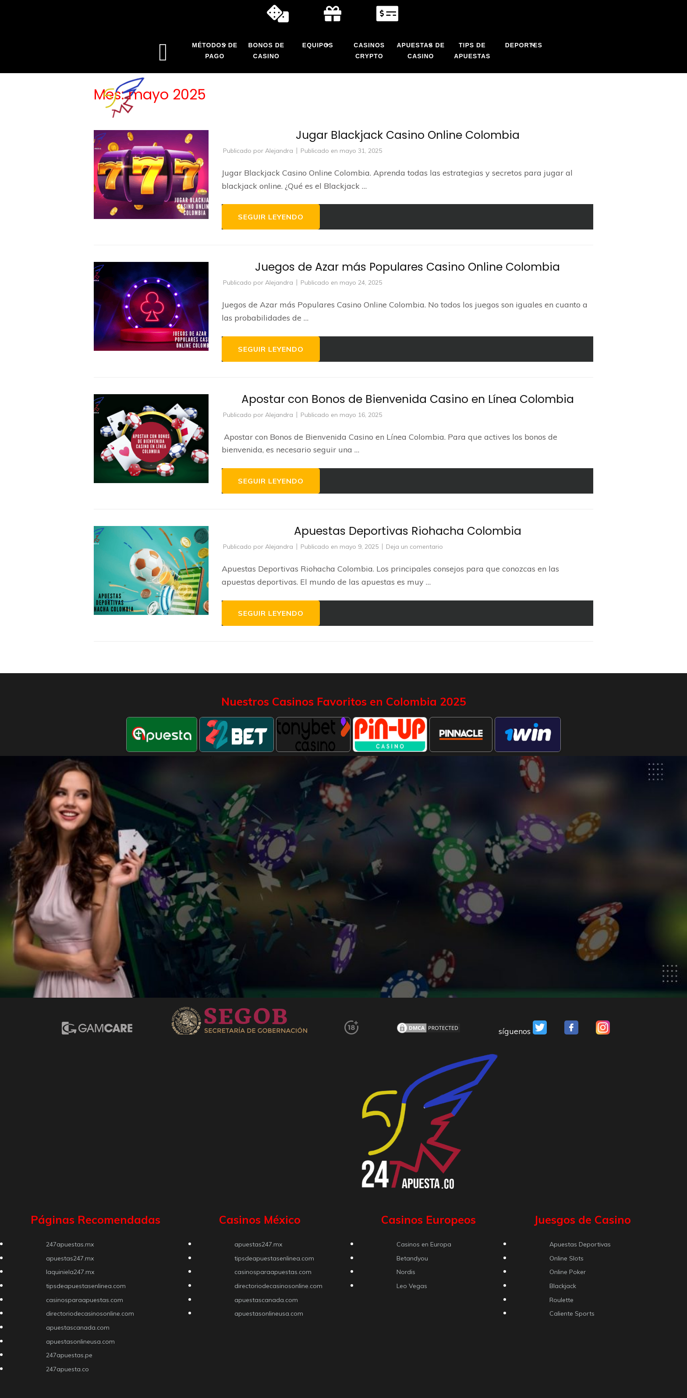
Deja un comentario (414, 547)
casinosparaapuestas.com (84, 1300)
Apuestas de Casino (421, 51)
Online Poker (567, 1272)
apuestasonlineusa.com (80, 1341)
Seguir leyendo (271, 216)
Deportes (523, 45)
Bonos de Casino (266, 51)
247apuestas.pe (69, 1355)
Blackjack (562, 1286)
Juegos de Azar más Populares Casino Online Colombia (407, 267)
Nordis (406, 1272)
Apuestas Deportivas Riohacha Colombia (407, 531)
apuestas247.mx (70, 1258)
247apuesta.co (67, 1369)
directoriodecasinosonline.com (90, 1313)
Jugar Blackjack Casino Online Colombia (408, 135)
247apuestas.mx (70, 1244)
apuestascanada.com (78, 1327)
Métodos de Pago (214, 51)
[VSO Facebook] (571, 1032)
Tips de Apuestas (472, 51)
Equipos (317, 45)
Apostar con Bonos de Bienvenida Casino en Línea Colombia (407, 399)
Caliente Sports (572, 1313)
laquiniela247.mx (70, 1272)
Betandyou (412, 1258)
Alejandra (279, 151)
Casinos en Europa (424, 1244)
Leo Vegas (412, 1286)
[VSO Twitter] (540, 1032)
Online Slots (566, 1258)
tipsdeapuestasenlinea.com (86, 1286)
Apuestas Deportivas (580, 1244)
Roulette (561, 1300)
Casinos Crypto (369, 51)
